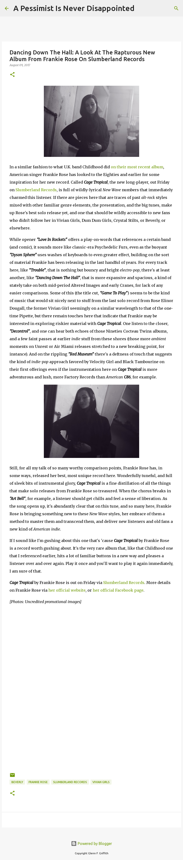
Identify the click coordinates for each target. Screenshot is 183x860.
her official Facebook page (118, 590)
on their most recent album (137, 167)
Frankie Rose (38, 782)
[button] (12, 75)
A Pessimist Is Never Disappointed (73, 8)
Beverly (17, 782)
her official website (67, 590)
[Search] (141, 8)
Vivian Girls (101, 782)
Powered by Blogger (91, 843)
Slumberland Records (36, 189)
